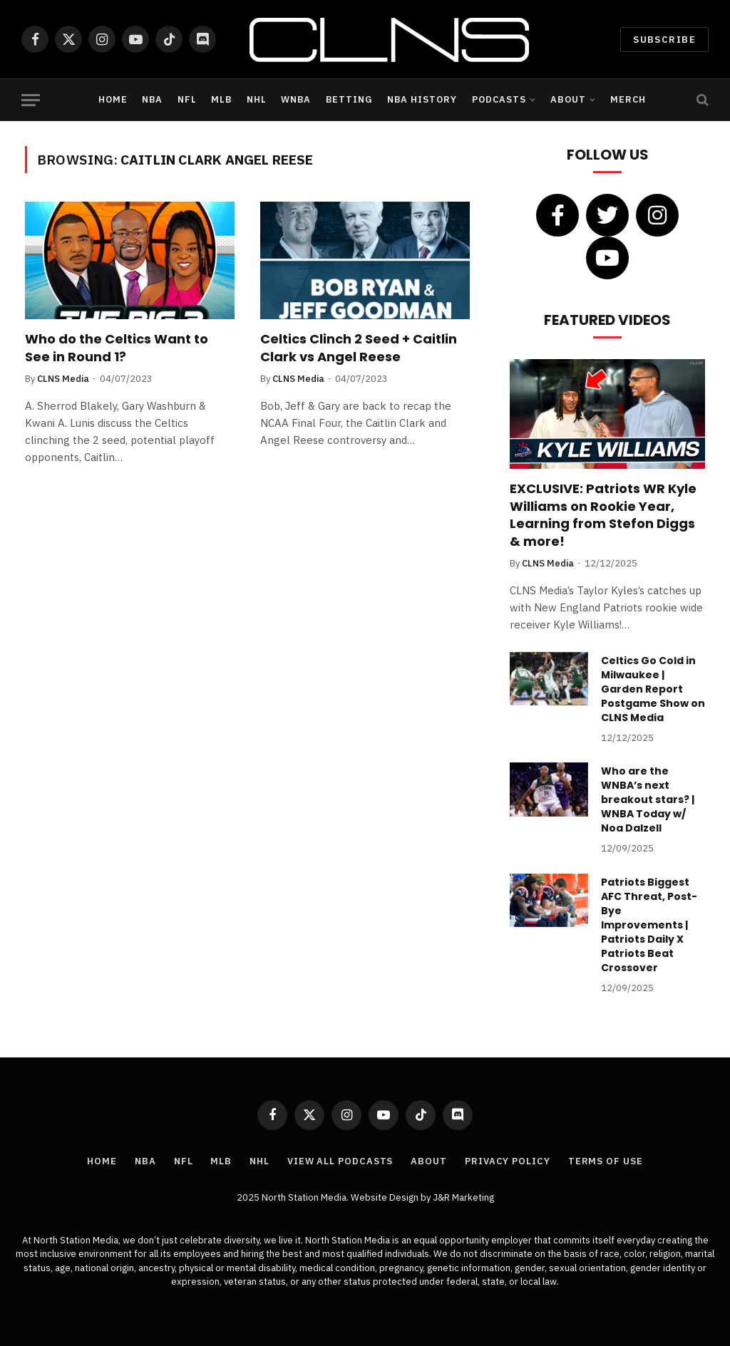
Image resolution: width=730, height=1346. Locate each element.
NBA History (422, 99)
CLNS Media (63, 379)
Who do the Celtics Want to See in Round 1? (116, 348)
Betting (349, 99)
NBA (152, 99)
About (567, 99)
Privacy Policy (507, 1161)
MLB (221, 99)
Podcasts (499, 99)
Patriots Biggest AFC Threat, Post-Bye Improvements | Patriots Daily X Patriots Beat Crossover (649, 925)
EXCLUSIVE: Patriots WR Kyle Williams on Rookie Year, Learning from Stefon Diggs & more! (603, 514)
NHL (257, 99)
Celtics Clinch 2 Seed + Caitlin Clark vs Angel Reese (358, 348)
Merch (628, 99)
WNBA (296, 99)
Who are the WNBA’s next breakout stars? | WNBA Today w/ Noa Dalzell (647, 799)
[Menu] (30, 100)
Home (113, 99)
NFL (187, 99)
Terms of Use (605, 1161)
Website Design (386, 1197)
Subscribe (664, 39)
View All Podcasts (340, 1161)
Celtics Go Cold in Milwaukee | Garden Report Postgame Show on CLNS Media (653, 689)
